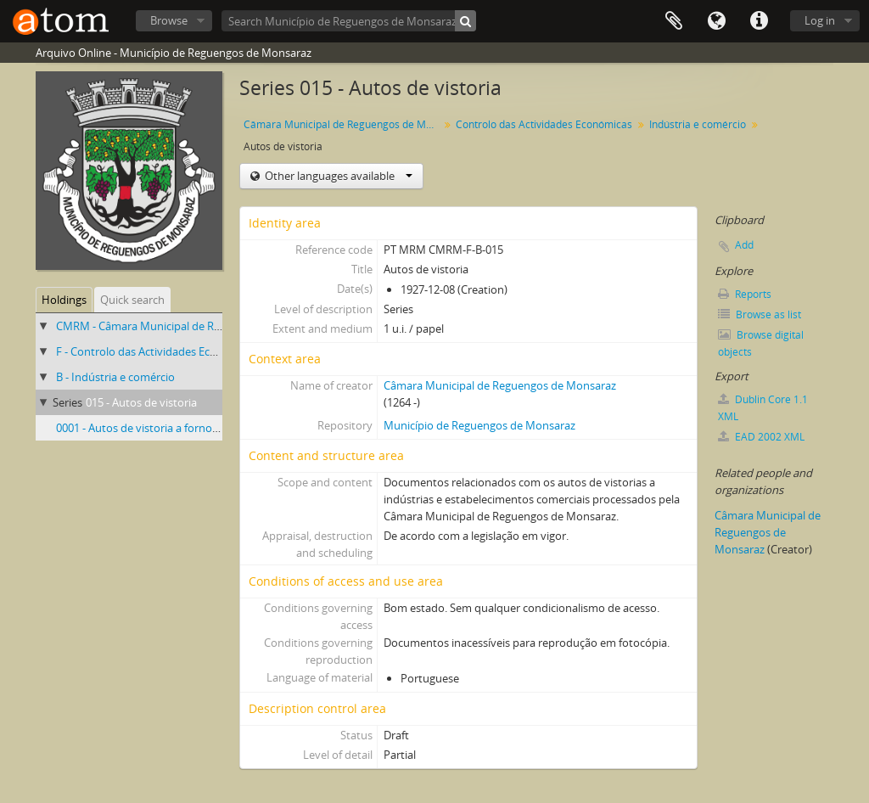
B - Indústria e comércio (115, 377)
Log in (820, 20)
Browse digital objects (761, 343)
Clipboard (674, 21)
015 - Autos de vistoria (141, 402)
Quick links (758, 21)
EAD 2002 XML (761, 437)
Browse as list (759, 314)
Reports (744, 294)
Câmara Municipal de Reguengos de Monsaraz (343, 124)
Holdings (64, 299)
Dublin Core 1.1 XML (763, 408)
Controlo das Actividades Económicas (544, 124)
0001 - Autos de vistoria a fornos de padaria (164, 427)
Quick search (132, 299)
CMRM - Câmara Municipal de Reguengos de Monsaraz (193, 326)
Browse (169, 20)
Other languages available (337, 175)
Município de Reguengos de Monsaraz (479, 425)
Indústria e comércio (697, 124)
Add (744, 245)
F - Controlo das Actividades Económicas (157, 351)
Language (716, 21)
